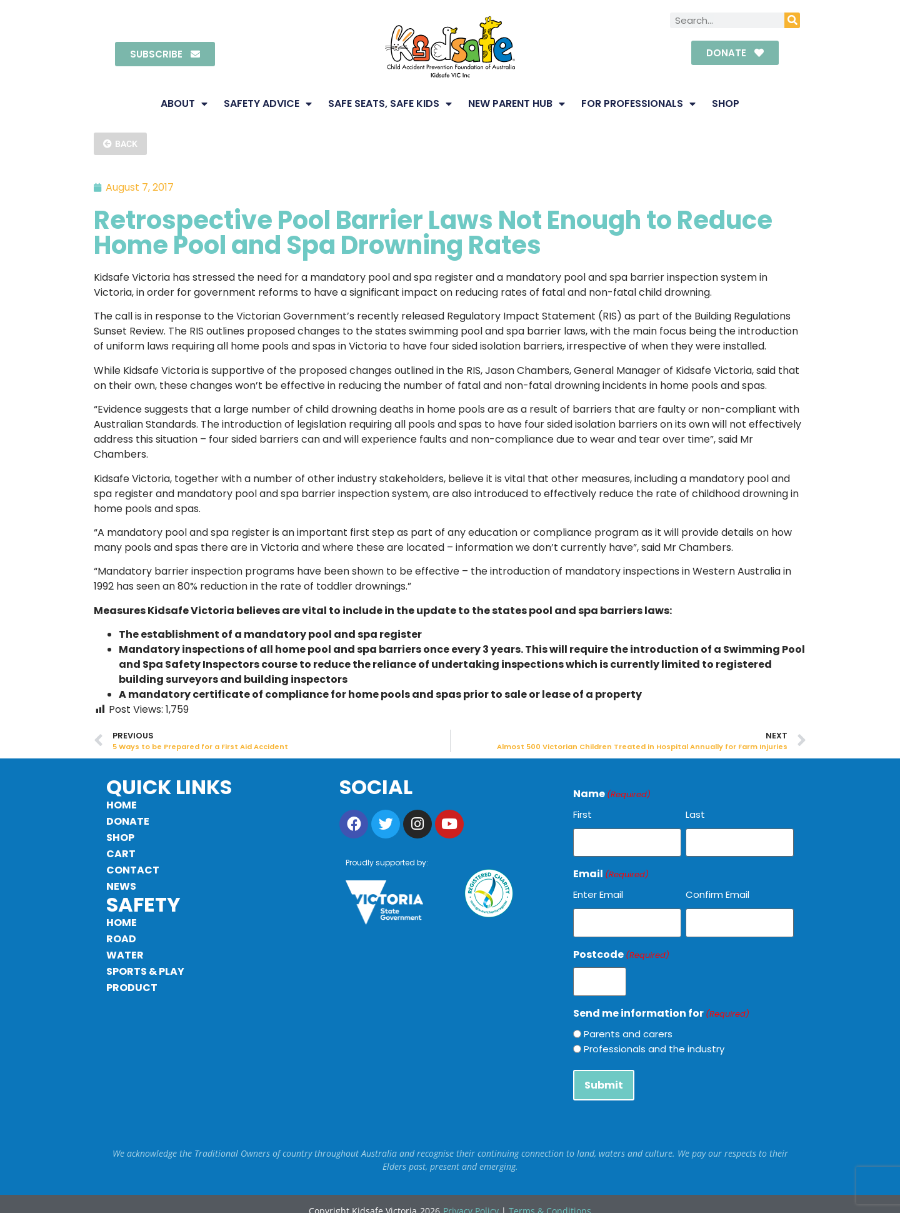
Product (132, 987)
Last (695, 814)
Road (121, 939)
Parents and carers (628, 1024)
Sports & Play (145, 971)
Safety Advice (268, 104)
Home (121, 805)
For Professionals (638, 104)
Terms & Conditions (550, 1197)
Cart (121, 854)
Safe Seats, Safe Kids (390, 104)
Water (125, 955)
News (121, 886)
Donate (127, 821)
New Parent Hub (516, 104)
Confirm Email (717, 891)
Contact (132, 870)
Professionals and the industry (654, 1039)
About (184, 104)
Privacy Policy (471, 1197)
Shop (725, 103)
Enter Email (598, 891)
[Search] (792, 20)
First (582, 814)
